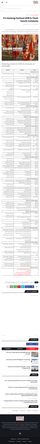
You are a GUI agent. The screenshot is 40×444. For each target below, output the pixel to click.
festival (28, 15)
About (24, 441)
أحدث (36, 335)
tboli (18, 282)
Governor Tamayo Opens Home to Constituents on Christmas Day (22, 388)
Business (35, 410)
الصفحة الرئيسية (34, 15)
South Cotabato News (23, 439)
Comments (7, 349)
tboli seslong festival (10, 282)
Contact (19, 441)
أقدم (4, 335)
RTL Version (12, 441)
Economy (23, 410)
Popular (32, 349)
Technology (15, 410)
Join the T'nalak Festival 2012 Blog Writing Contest (18, 353)
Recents (20, 349)
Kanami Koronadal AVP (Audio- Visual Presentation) (19, 367)
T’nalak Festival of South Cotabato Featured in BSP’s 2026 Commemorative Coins (20, 401)
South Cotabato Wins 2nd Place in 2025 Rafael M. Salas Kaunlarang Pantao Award (21, 394)
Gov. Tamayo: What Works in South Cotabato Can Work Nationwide (21, 381)
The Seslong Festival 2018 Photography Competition (22, 273)
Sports (28, 410)
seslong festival (24, 282)
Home (30, 441)
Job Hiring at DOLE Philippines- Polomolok (18, 359)
